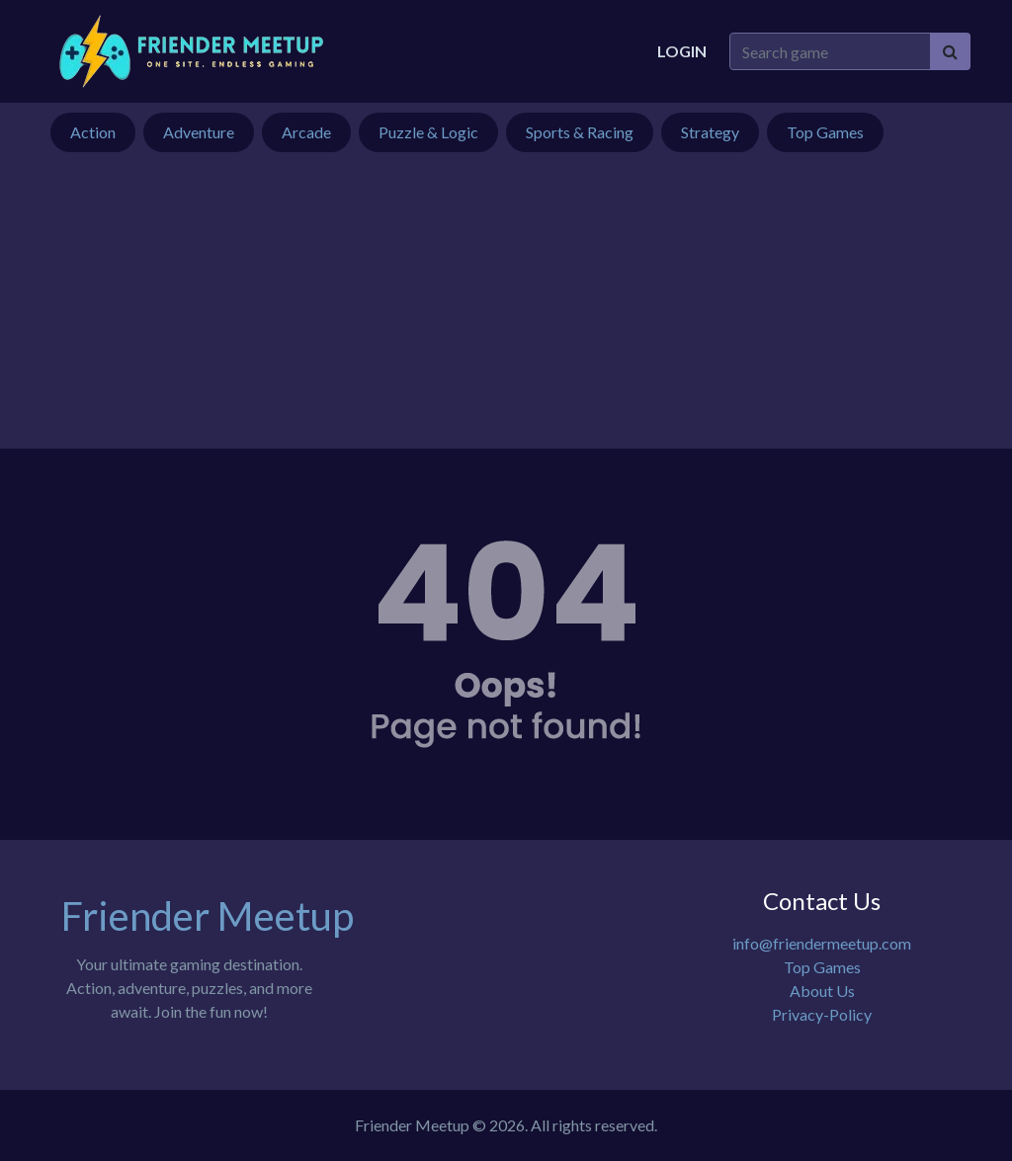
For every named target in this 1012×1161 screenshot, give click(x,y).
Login (682, 50)
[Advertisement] (506, 310)
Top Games (822, 966)
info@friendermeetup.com (821, 943)
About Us (822, 990)
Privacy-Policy (822, 1014)
